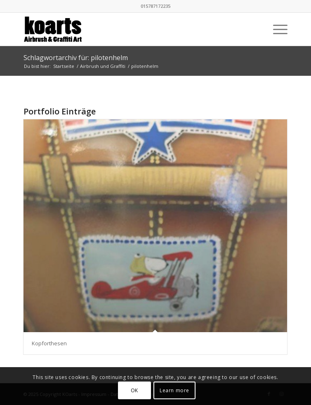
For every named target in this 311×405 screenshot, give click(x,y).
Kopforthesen (49, 343)
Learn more (174, 390)
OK (134, 390)
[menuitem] (276, 29)
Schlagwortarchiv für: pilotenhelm (76, 57)
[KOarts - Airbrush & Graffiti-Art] (129, 29)
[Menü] (276, 29)
